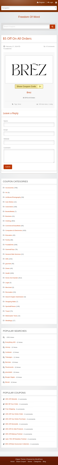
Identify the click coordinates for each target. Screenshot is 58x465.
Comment (29, 155)
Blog (44, 461)
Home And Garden (11, 278)
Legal (7, 282)
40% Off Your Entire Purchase (15, 419)
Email (29, 132)
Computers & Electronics (13, 230)
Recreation (9, 292)
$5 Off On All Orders (17, 38)
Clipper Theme (20, 459)
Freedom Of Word (29, 16)
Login (50, 2)
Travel (7, 311)
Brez (29, 92)
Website (29, 141)
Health (7, 273)
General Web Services (13, 254)
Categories (37, 461)
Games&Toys (9, 249)
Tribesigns (8, 357)
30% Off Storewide (11, 424)
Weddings (8, 320)
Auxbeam (8, 352)
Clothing (8, 221)
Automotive (9, 207)
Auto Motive (9, 202)
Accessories (9, 188)
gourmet (8, 263)
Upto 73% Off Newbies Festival (15, 439)
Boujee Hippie (10, 377)
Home (12, 461)
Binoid (7, 382)
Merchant (8, 287)
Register (41, 2)
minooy (7, 347)
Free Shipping (10, 409)
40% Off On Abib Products (14, 429)
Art (6, 192)
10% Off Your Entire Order (14, 414)
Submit (7, 167)
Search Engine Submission (14, 297)
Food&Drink (7, 48)
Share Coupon (21, 461)
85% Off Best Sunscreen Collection (17, 444)
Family (7, 240)
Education (8, 235)
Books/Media (9, 211)
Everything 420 (10, 342)
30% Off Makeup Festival (13, 434)
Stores (30, 461)
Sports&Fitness (10, 306)
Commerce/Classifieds (13, 226)
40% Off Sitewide (11, 399)
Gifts (7, 259)
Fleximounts (9, 367)
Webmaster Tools (11, 316)
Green (7, 268)
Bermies (8, 362)
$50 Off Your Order (11, 404)
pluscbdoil (8, 372)
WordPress (39, 459)
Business (8, 216)
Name (29, 123)
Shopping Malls (10, 301)
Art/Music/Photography (13, 197)
